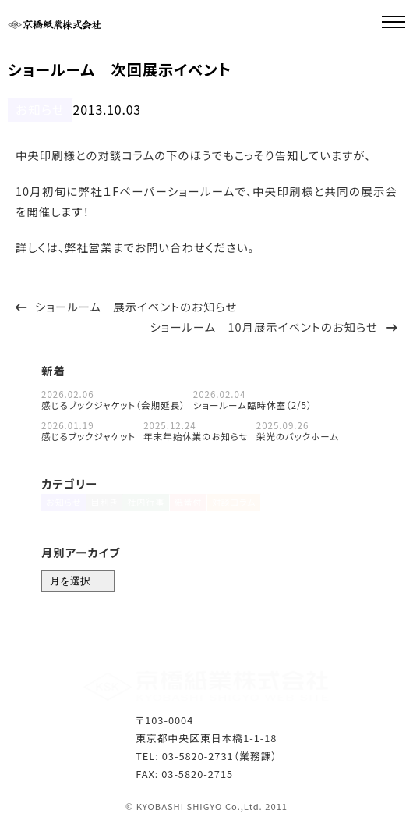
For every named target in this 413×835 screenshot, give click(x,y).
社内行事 (155, 507)
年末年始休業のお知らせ (196, 434)
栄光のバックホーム (297, 434)
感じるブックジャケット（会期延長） (113, 403)
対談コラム (253, 507)
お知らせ (36, 108)
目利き (108, 507)
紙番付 (202, 507)
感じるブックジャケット (88, 434)
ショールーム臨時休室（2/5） (252, 403)
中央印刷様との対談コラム (85, 153)
